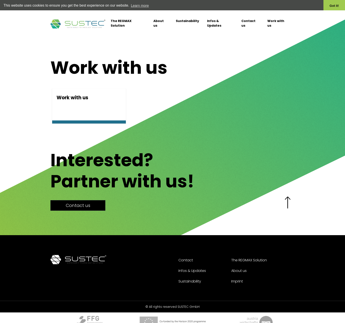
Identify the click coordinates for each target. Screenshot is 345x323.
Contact (185, 259)
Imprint (237, 281)
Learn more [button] (140, 5)
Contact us (248, 21)
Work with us (275, 21)
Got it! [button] (334, 5)
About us (158, 21)
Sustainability (187, 19)
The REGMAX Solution (121, 21)
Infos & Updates (214, 21)
